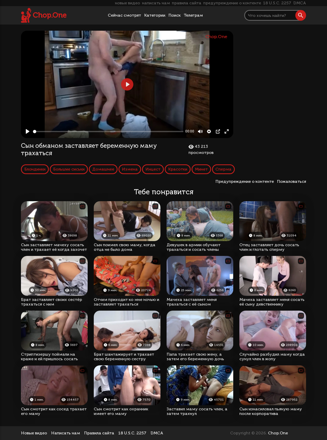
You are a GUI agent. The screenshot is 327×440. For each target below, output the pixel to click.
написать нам (156, 3)
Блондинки (34, 169)
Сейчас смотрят (124, 15)
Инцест (152, 169)
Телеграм (193, 15)
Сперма (223, 169)
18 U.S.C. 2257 (277, 3)
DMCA (299, 3)
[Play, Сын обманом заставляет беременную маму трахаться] (28, 131)
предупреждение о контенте (232, 3)
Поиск (174, 15)
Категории (154, 15)
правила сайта (186, 3)
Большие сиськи (69, 169)
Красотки (177, 169)
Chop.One (49, 15)
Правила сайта (99, 433)
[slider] (108, 131)
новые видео (127, 3)
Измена (130, 169)
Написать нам (65, 433)
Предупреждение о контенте (245, 181)
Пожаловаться (291, 181)
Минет (201, 169)
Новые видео (34, 433)
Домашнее (103, 169)
